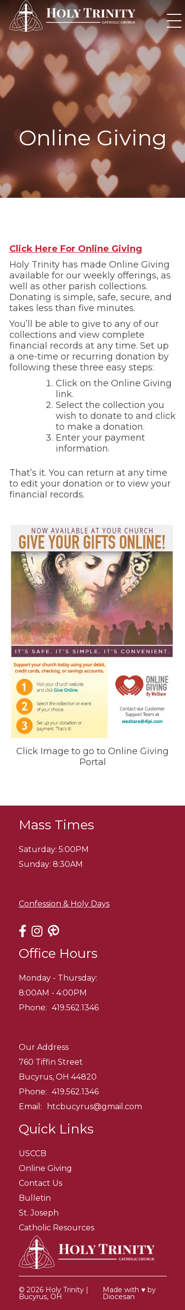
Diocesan (119, 1296)
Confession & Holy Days (64, 903)
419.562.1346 (75, 1007)
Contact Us (40, 1183)
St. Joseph (39, 1213)
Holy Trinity (64, 1289)
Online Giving (45, 1168)
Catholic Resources (56, 1227)
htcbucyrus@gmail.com (94, 1106)
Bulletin (35, 1198)
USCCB (32, 1153)
